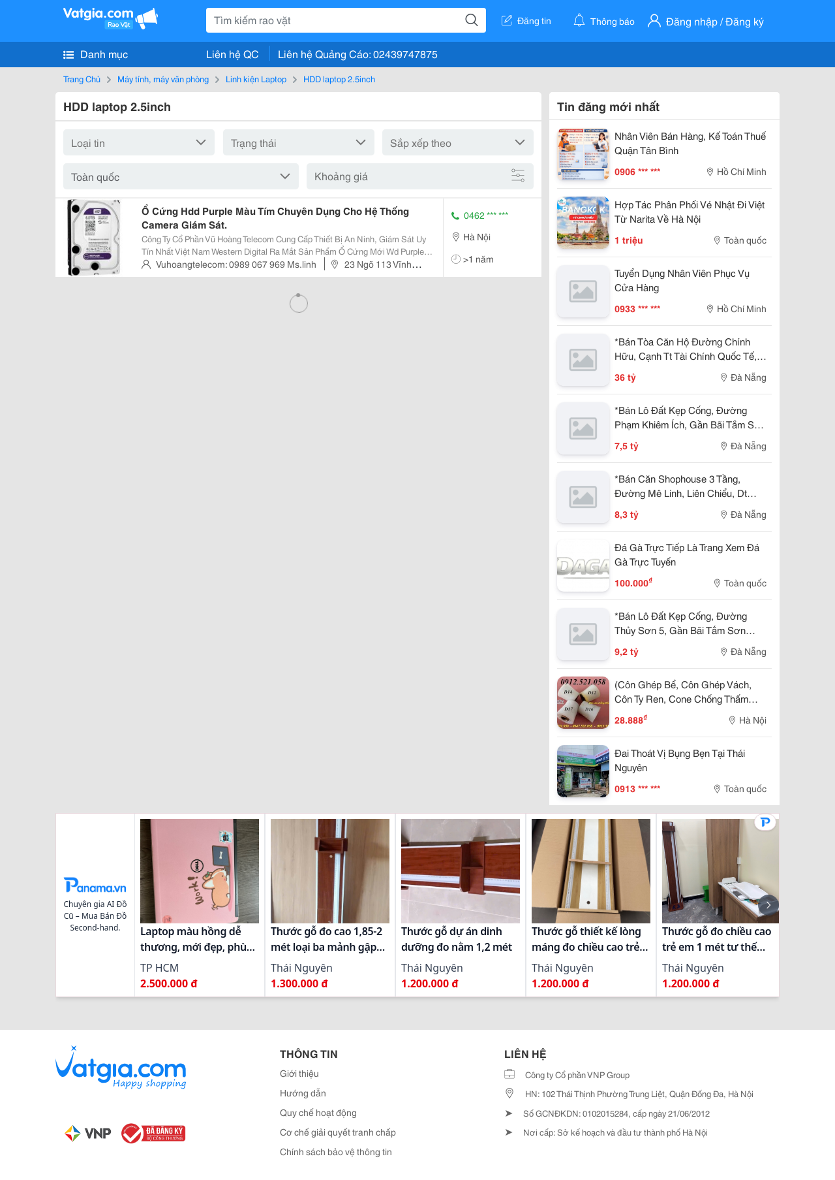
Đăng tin (526, 20)
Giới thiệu (299, 1072)
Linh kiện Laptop (256, 78)
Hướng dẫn (303, 1092)
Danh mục (95, 53)
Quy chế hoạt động (318, 1112)
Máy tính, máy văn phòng (163, 78)
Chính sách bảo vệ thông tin (336, 1151)
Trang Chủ (81, 78)
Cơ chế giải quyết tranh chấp (338, 1131)
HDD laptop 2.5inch (339, 78)
